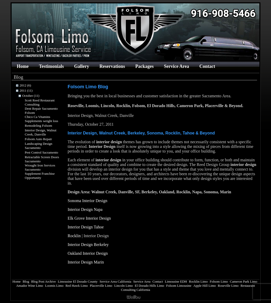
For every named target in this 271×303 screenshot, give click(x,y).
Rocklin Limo (198, 281)
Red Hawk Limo (77, 286)
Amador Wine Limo (29, 286)
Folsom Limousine (179, 286)
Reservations (112, 66)
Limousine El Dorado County (78, 281)
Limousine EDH (176, 281)
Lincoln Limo (123, 286)
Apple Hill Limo (204, 286)
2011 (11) (26, 90)
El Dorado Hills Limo (149, 286)
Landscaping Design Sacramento (38, 146)
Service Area (176, 66)
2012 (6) (25, 85)
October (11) (30, 96)
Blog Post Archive (43, 281)
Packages (144, 66)
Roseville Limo (228, 286)
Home (23, 66)
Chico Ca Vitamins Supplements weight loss (41, 119)
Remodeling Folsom (38, 125)
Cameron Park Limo (243, 281)
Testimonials (51, 66)
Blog (26, 281)
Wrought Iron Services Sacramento (40, 167)
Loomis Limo (54, 286)
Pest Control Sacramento (41, 152)
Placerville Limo (101, 286)
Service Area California (115, 281)
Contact (207, 66)
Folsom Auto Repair (38, 139)
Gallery (81, 66)
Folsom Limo (219, 281)
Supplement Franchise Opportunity (40, 176)
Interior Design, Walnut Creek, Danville (41, 132)
